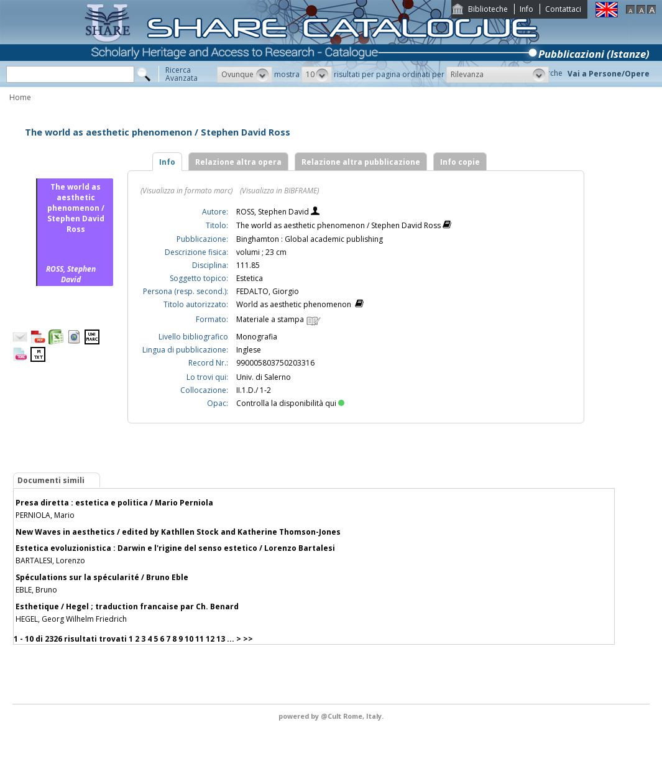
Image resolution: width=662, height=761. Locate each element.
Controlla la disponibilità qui (290, 403)
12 (210, 639)
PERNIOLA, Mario (45, 515)
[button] (244, 75)
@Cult (332, 716)
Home (20, 97)
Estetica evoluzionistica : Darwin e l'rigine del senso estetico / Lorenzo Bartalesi (175, 548)
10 (189, 639)
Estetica (249, 278)
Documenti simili (51, 480)
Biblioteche (488, 9)
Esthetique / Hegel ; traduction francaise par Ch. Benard (127, 606)
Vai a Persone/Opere (609, 73)
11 (199, 639)
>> (248, 639)
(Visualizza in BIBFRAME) (279, 190)
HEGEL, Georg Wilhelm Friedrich (71, 619)
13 (220, 639)
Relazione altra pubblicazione (360, 162)
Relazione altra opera (238, 162)
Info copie (460, 162)
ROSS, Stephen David (273, 211)
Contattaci (563, 9)
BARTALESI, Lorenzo (50, 560)
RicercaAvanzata (181, 74)
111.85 (248, 265)
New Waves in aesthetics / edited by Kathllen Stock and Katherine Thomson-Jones (178, 532)
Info (526, 9)
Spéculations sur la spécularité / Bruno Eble (102, 577)
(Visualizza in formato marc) (186, 190)
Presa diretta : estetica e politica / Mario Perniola (114, 502)
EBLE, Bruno (36, 589)
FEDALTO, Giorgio (267, 291)
